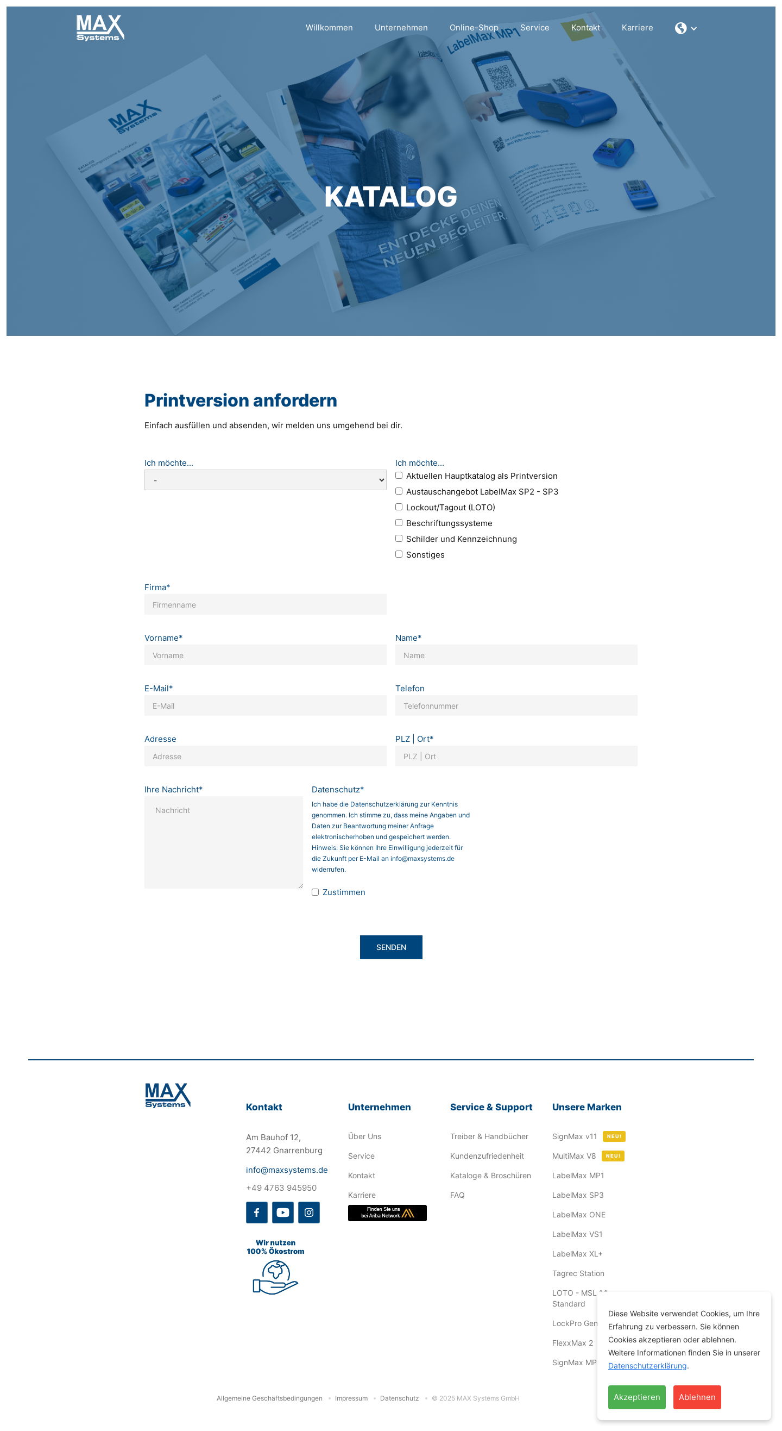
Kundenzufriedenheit (487, 1155)
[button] (686, 28)
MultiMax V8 (574, 1155)
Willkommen (329, 27)
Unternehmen (401, 27)
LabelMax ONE (579, 1214)
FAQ (457, 1194)
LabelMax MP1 (578, 1175)
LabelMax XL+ (577, 1253)
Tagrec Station (578, 1273)
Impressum (351, 1398)
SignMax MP (574, 1362)
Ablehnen (697, 1397)
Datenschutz (399, 1398)
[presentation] (558, 836)
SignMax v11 (574, 1136)
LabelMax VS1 (577, 1234)
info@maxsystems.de (287, 1170)
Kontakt (585, 27)
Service (535, 27)
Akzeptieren (637, 1397)
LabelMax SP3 (578, 1194)
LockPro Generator (585, 1323)
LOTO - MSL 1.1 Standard (580, 1298)
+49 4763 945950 (281, 1188)
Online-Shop (474, 27)
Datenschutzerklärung (647, 1365)
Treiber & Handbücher (489, 1136)
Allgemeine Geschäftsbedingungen (270, 1398)
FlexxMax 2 (572, 1342)
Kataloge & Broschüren (490, 1175)
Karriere (637, 27)
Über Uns (364, 1136)
